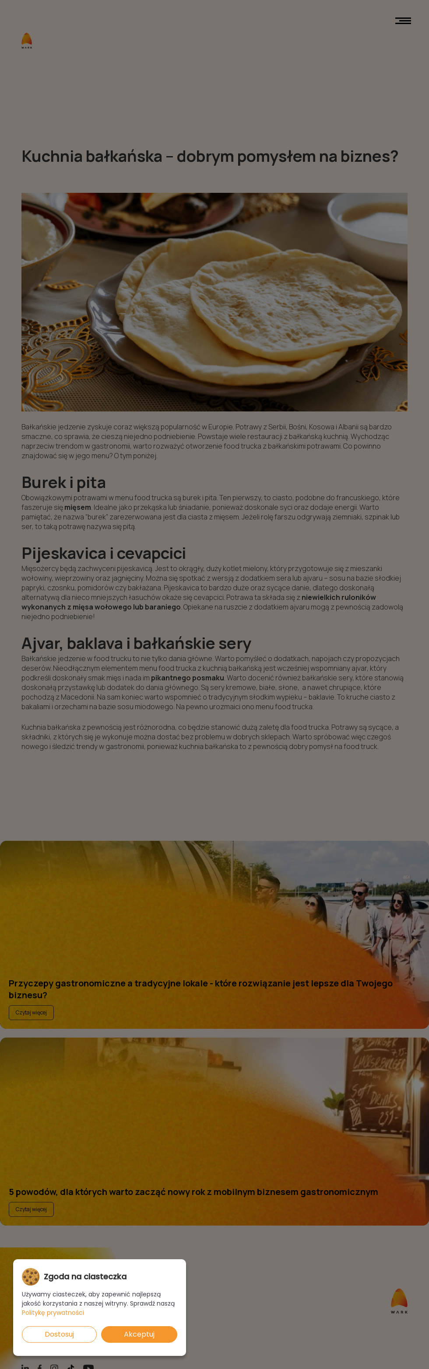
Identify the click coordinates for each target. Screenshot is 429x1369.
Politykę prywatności (53, 1312)
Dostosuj (59, 1334)
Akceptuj (139, 1334)
